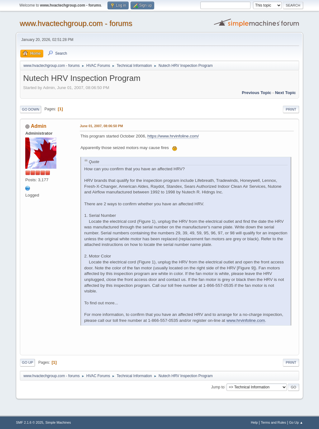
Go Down (30, 109)
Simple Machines (58, 422)
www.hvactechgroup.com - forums (76, 23)
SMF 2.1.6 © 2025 (29, 422)
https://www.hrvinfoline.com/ (173, 136)
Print (291, 109)
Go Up (27, 362)
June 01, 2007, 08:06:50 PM (101, 126)
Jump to (218, 387)
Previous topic (256, 92)
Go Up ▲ (296, 422)
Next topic (285, 92)
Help (254, 422)
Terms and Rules (273, 422)
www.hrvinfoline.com (245, 320)
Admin (38, 126)
